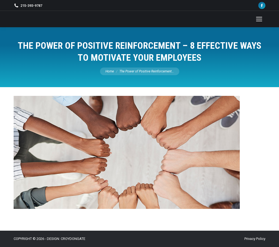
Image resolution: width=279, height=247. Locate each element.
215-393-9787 (31, 6)
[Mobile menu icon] (259, 19)
